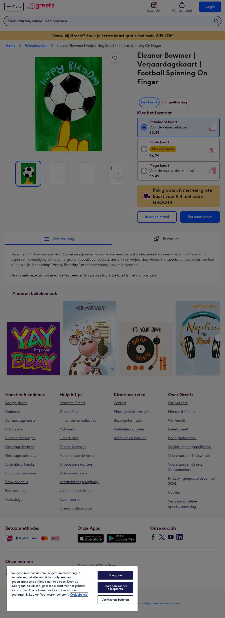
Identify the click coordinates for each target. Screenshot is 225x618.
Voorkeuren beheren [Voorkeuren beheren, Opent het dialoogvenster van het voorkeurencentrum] (115, 599)
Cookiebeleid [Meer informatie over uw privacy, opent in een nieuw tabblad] (78, 594)
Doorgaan (115, 575)
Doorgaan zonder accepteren (115, 587)
